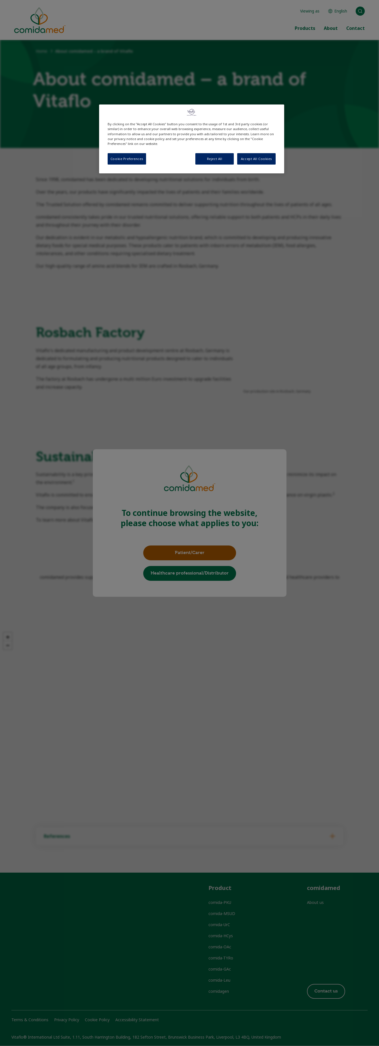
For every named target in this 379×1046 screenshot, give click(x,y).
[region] (191, 138)
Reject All (214, 159)
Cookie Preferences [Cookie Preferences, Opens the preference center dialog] (126, 159)
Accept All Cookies (256, 159)
